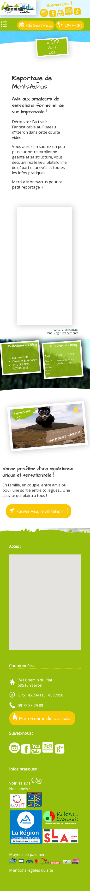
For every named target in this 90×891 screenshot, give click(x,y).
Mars (48, 370)
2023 (71, 354)
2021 (47, 356)
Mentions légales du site (31, 870)
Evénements (70, 333)
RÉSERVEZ (36, 25)
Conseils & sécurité (24, 360)
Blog (56, 333)
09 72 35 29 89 (30, 705)
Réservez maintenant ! (39, 511)
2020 (59, 355)
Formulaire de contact (42, 717)
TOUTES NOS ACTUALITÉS (21, 366)
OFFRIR (69, 25)
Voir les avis (25, 783)
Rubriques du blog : (19, 348)
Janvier (49, 367)
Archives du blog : (60, 348)
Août (71, 362)
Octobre (61, 363)
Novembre (61, 360)
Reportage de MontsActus (32, 82)
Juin (48, 373)
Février (48, 361)
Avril (47, 364)
